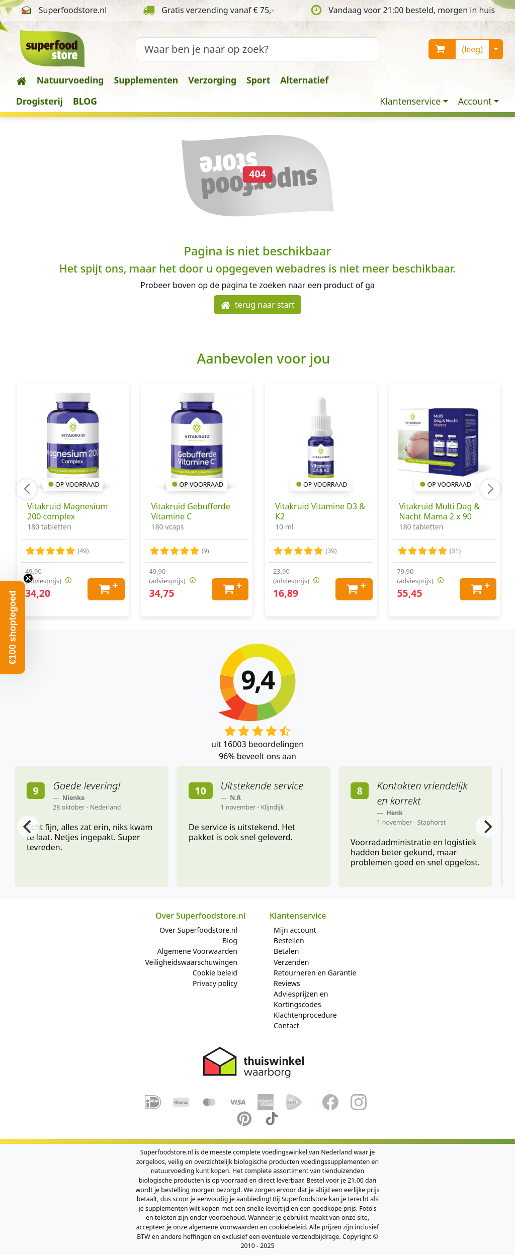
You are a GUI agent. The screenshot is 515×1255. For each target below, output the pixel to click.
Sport (258, 80)
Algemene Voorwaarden (197, 951)
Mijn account (295, 930)
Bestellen (289, 940)
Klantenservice (410, 101)
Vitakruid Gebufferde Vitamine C (190, 511)
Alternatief (304, 80)
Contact (286, 1025)
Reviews (287, 983)
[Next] (487, 827)
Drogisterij (39, 101)
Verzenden (291, 962)
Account (475, 101)
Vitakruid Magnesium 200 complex (67, 511)
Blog (229, 940)
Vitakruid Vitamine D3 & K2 (320, 511)
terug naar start (257, 305)
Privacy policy (215, 983)
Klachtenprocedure (305, 1015)
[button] (12, 627)
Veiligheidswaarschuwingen (191, 962)
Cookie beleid (215, 972)
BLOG (85, 101)
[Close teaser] (28, 578)
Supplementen (146, 80)
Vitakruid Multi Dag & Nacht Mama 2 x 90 (439, 511)
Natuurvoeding (70, 80)
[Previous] (28, 827)
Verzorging (212, 80)
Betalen (286, 951)
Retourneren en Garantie (315, 972)
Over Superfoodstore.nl (198, 930)
